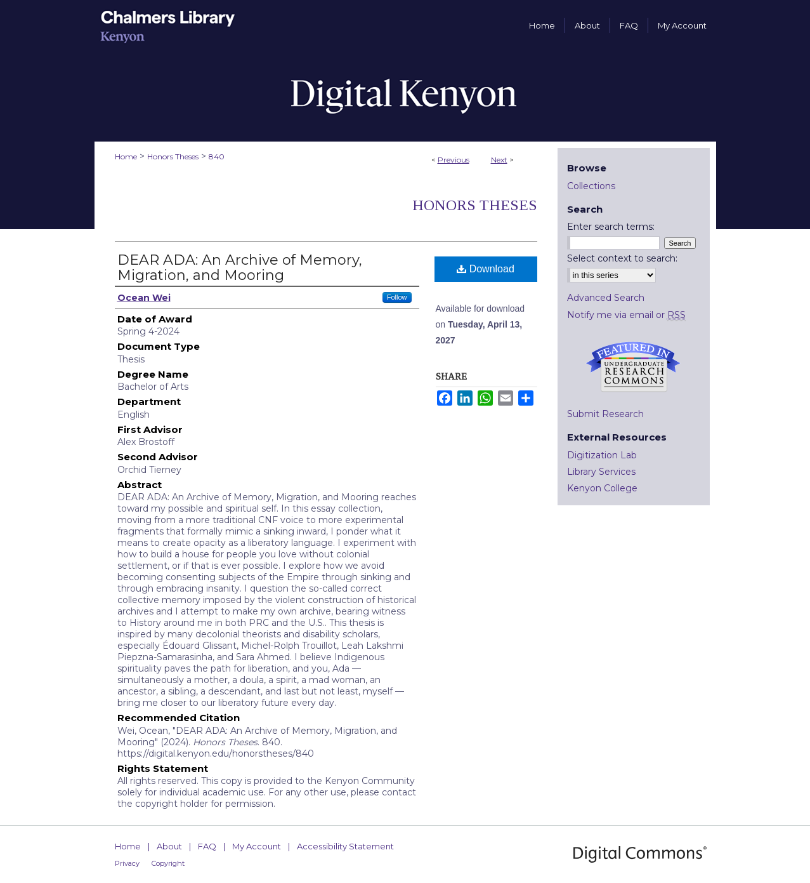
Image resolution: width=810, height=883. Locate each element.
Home (126, 156)
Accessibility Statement (345, 846)
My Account (256, 846)
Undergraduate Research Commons (633, 367)
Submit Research (605, 414)
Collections (591, 186)
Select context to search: (622, 258)
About (169, 846)
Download (485, 268)
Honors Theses (173, 156)
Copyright (168, 863)
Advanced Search (605, 297)
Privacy (127, 863)
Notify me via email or (626, 315)
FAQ (207, 846)
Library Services (601, 471)
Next (499, 159)
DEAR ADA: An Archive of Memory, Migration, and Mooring (239, 267)
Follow (397, 297)
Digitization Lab (602, 455)
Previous (453, 159)
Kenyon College (602, 488)
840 (217, 156)
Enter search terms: (611, 226)
